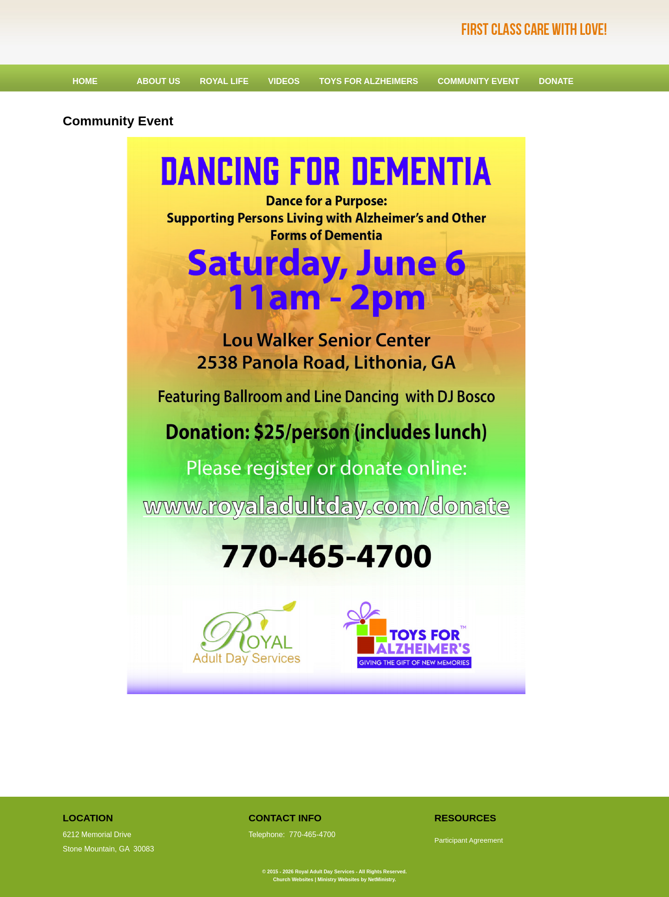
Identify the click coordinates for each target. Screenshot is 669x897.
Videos (284, 81)
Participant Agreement (468, 840)
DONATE (556, 81)
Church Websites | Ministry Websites (317, 879)
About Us (158, 81)
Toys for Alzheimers (368, 81)
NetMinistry (381, 879)
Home (85, 81)
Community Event (478, 81)
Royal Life (224, 81)
